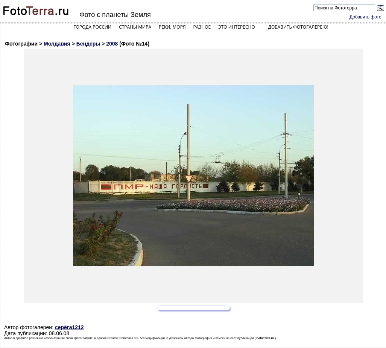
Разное (202, 27)
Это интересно (236, 27)
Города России (92, 27)
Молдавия (57, 44)
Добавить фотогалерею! (298, 27)
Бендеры (88, 44)
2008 (112, 44)
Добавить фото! (366, 17)
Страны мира (135, 27)
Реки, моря (172, 27)
